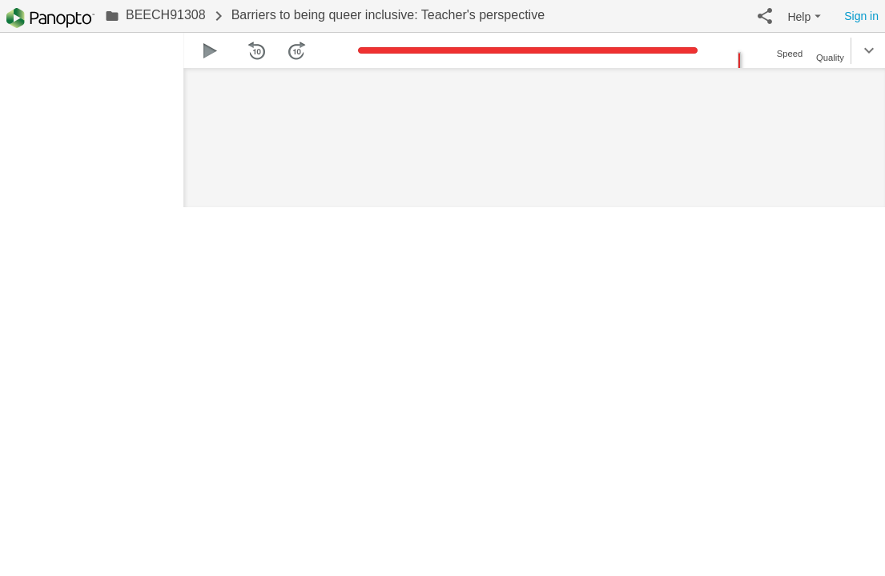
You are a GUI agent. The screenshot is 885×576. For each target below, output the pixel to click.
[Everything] (50, 18)
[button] (765, 16)
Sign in (861, 16)
